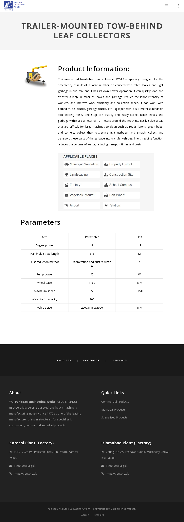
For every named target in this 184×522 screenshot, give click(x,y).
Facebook (91, 360)
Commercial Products (115, 401)
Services (99, 515)
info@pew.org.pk (24, 465)
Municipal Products (113, 409)
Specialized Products (114, 417)
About (85, 515)
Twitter (64, 360)
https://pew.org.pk (25, 473)
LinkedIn (119, 360)
